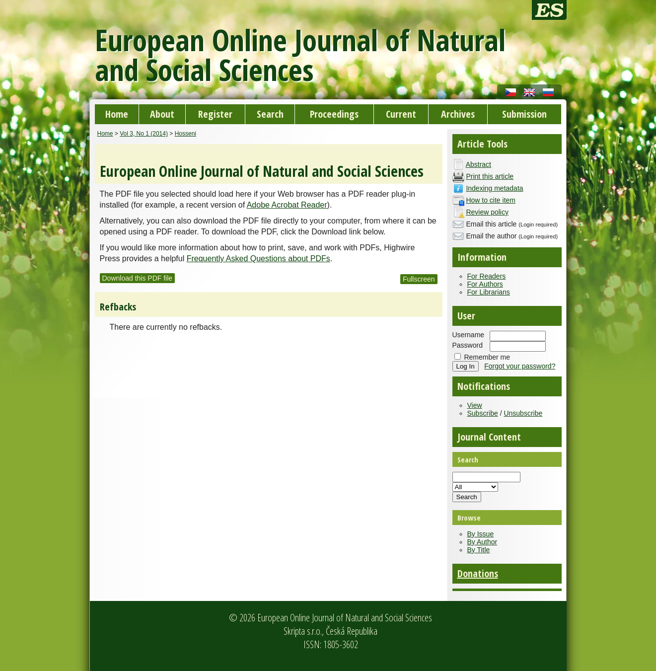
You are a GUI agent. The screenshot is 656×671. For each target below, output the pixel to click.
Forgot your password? (519, 366)
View (474, 405)
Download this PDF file (137, 278)
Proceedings (334, 114)
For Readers (486, 276)
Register (215, 114)
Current (401, 114)
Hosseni (185, 133)
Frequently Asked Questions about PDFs (258, 258)
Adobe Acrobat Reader (287, 205)
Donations (477, 573)
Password (467, 345)
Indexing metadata (494, 188)
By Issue (480, 534)
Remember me (487, 357)
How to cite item (490, 200)
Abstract (478, 164)
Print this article (489, 176)
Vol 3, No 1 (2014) (144, 133)
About (162, 114)
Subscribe (482, 413)
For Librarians (488, 292)
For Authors (485, 284)
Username (468, 335)
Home (116, 114)
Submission (524, 114)
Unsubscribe (523, 413)
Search (270, 114)
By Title (478, 550)
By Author (482, 542)
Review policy (487, 212)
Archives (458, 114)
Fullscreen (419, 279)
